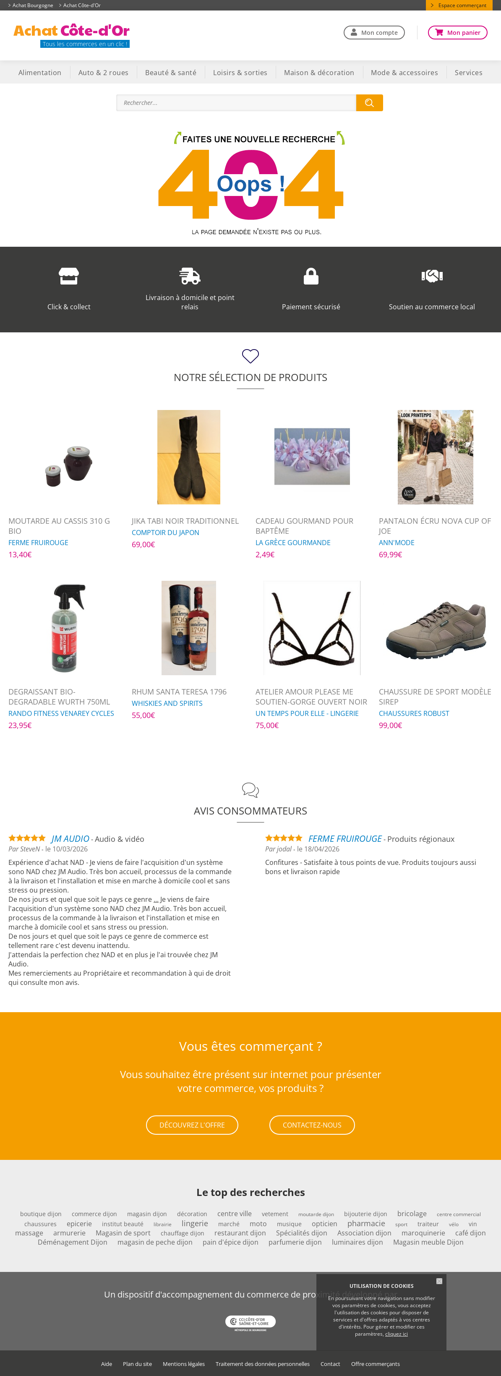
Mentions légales (184, 1363)
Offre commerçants (375, 1363)
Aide (106, 1363)
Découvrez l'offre (192, 1124)
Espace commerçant (462, 5)
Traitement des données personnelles (263, 1363)
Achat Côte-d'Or (82, 5)
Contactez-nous (312, 1124)
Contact (330, 1363)
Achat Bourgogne (33, 5)
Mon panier (463, 33)
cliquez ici (396, 1333)
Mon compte (379, 33)
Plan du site (137, 1363)
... (156, 899)
